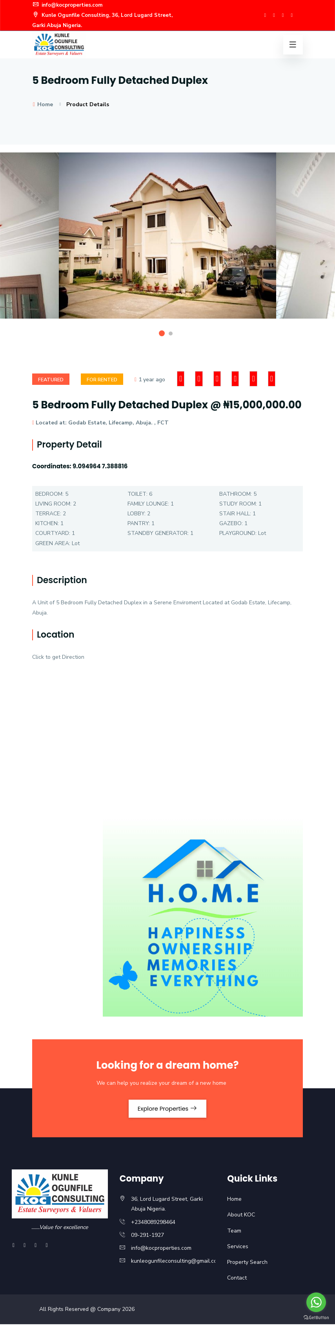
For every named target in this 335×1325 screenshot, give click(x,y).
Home (42, 103)
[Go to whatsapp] (316, 1302)
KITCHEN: (47, 522)
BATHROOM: (235, 493)
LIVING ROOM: (53, 503)
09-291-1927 (147, 1236)
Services (237, 1247)
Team (234, 1231)
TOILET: (137, 493)
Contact (237, 1279)
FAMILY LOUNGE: (148, 503)
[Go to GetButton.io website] (316, 1317)
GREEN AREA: (52, 542)
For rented (106, 378)
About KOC (241, 1216)
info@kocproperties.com (70, 5)
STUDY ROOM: (238, 503)
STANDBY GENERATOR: (158, 532)
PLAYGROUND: (238, 532)
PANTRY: (138, 522)
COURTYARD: (52, 532)
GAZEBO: (231, 522)
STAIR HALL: (235, 513)
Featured (52, 378)
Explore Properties (167, 1108)
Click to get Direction (58, 656)
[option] (167, 241)
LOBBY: (136, 513)
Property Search (247, 1263)
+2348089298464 (153, 1223)
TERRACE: (48, 513)
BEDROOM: (49, 493)
